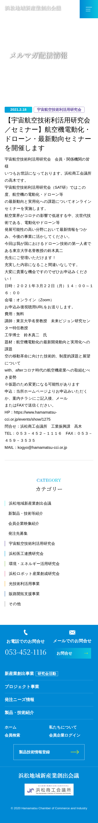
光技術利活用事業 (24, 583)
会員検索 (12, 735)
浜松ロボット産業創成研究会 (34, 573)
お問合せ (64, 653)
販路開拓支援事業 (24, 594)
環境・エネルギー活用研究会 (34, 563)
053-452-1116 (25, 652)
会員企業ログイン (64, 735)
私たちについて (63, 727)
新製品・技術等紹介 (25, 513)
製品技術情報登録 (34, 752)
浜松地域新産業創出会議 (30, 503)
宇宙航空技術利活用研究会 (32, 543)
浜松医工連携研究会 (26, 553)
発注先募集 (18, 533)
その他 (15, 604)
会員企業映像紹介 (23, 523)
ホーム (11, 727)
